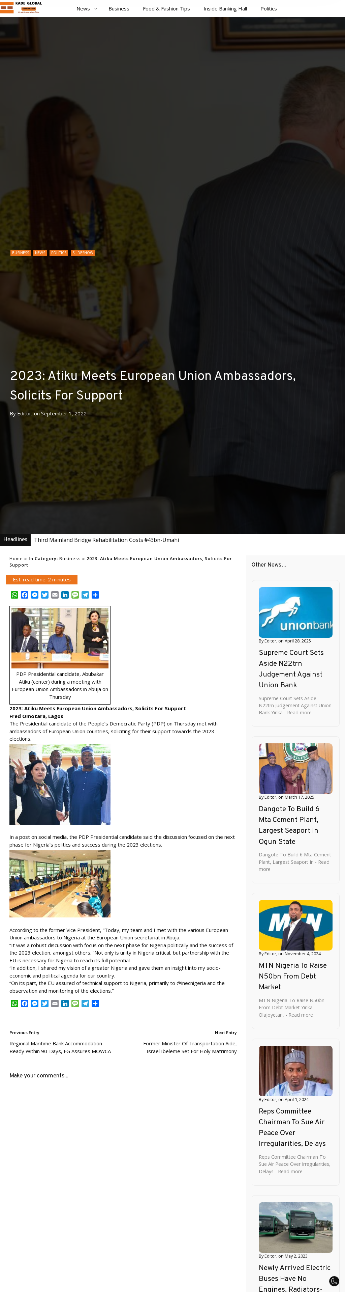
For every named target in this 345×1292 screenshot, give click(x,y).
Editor (24, 413)
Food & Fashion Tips (166, 8)
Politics (268, 8)
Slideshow (82, 252)
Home (16, 558)
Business (118, 8)
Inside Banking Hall (225, 8)
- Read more (297, 712)
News (83, 8)
